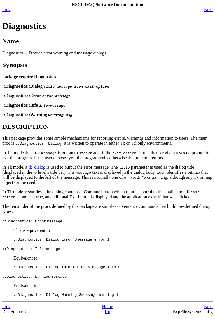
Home (107, 309)
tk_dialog (36, 167)
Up (107, 314)
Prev (6, 9)
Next (208, 9)
